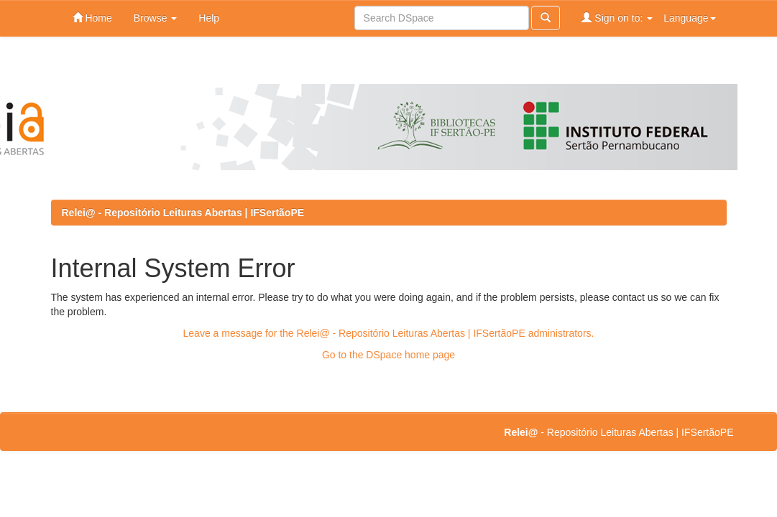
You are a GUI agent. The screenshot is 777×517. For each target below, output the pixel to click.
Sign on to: (617, 17)
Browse (156, 18)
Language (689, 18)
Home (92, 17)
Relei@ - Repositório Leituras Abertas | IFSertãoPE (183, 212)
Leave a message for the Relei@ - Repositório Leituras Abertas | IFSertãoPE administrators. (388, 333)
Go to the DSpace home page (388, 354)
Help (208, 18)
